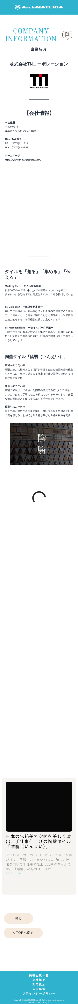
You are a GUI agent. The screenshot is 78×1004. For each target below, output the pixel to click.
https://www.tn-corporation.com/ (23, 159)
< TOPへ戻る (23, 932)
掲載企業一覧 (39, 975)
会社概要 (39, 979)
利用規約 (39, 984)
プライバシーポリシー (39, 993)
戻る (18, 918)
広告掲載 (39, 989)
